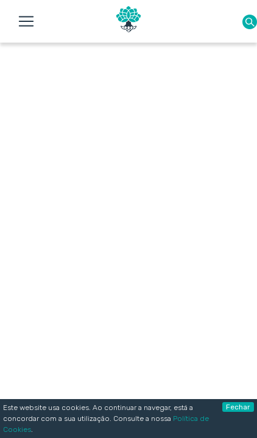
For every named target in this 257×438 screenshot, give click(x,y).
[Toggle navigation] (26, 21)
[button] (249, 21)
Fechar (238, 407)
